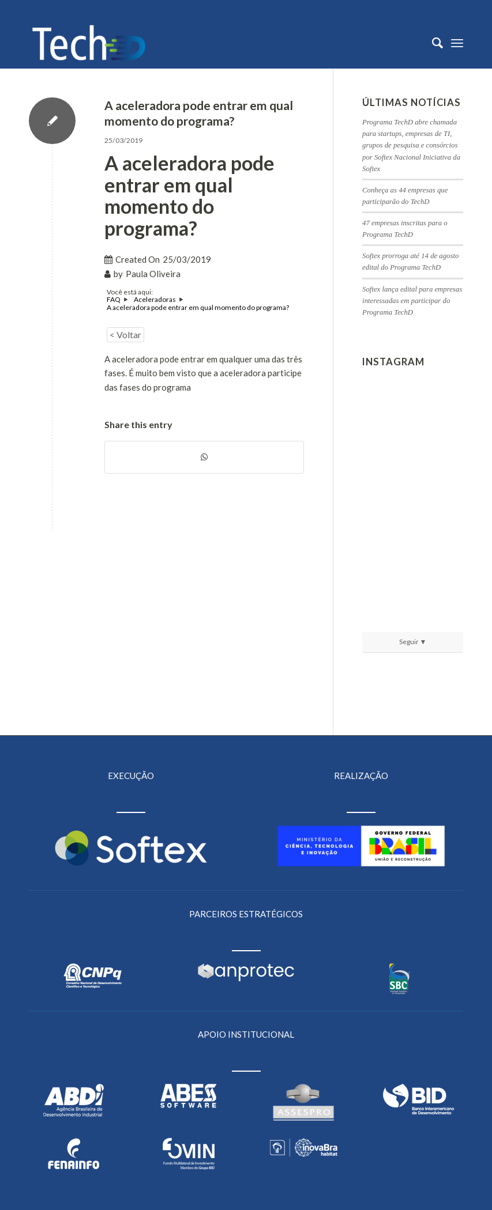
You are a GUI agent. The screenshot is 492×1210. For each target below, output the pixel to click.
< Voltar (125, 334)
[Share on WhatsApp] (204, 457)
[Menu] (457, 42)
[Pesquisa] (431, 43)
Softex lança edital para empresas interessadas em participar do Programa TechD (412, 300)
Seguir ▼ (413, 641)
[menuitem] (431, 43)
